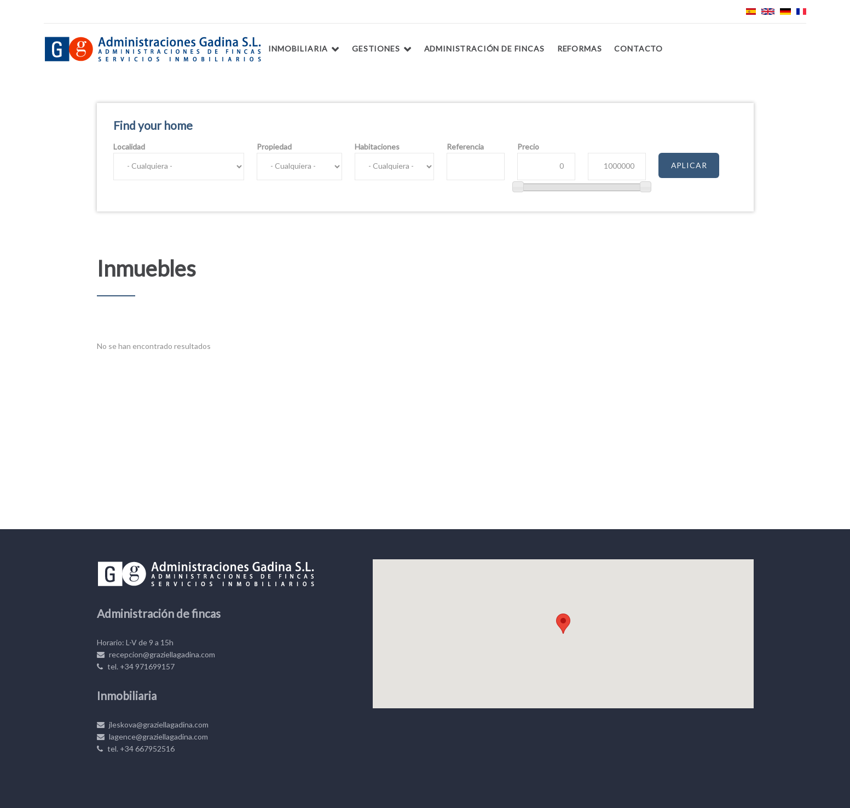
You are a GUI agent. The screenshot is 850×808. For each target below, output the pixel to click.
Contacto (638, 48)
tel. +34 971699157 (136, 666)
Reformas (579, 48)
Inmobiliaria (298, 48)
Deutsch (785, 11)
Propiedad (274, 146)
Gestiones (376, 48)
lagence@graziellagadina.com (152, 736)
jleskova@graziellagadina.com (153, 724)
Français (801, 11)
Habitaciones (377, 146)
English (767, 11)
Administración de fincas (484, 48)
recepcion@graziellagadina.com (156, 654)
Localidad (129, 146)
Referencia (465, 146)
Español (751, 11)
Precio (528, 146)
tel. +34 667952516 (136, 748)
